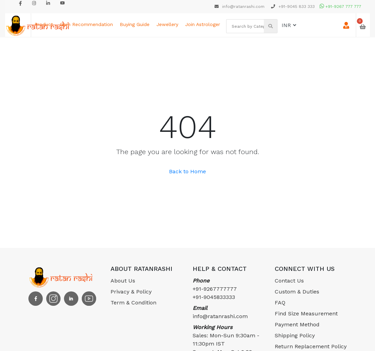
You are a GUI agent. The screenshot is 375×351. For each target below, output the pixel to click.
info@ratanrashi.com (240, 6)
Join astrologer (202, 24)
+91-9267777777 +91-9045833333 (215, 288)
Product (44, 24)
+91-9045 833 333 (293, 6)
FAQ (280, 302)
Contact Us (289, 280)
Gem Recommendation (86, 24)
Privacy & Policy (131, 291)
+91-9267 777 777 (340, 6)
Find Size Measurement (306, 313)
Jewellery (167, 24)
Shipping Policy (295, 335)
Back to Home (187, 171)
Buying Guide (135, 24)
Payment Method (297, 324)
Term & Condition (133, 302)
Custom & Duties (297, 291)
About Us (123, 280)
